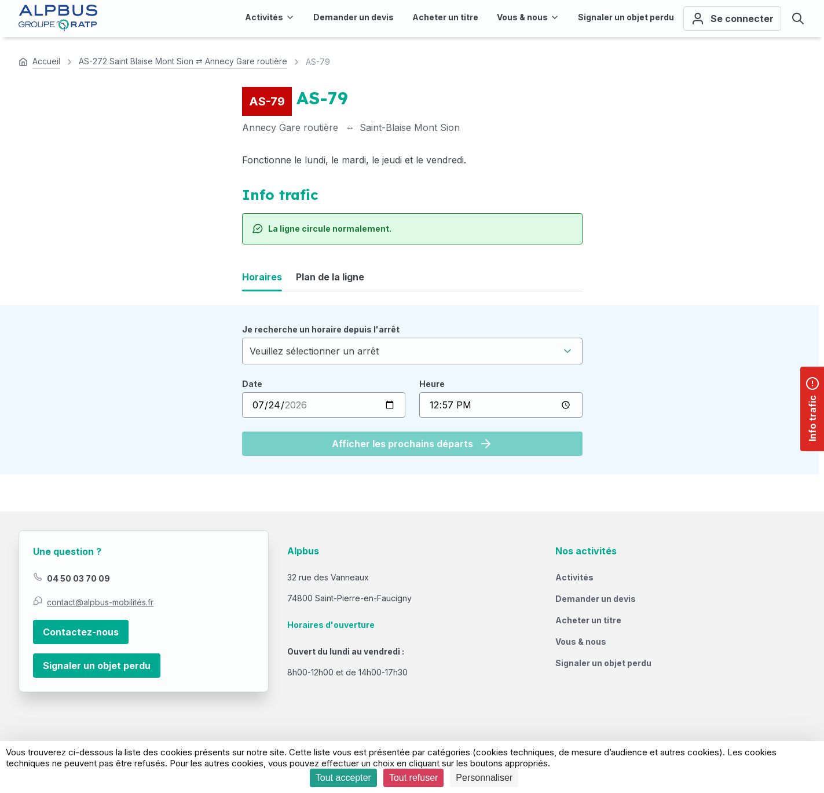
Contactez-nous (81, 632)
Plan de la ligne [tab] (330, 277)
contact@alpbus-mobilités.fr (100, 602)
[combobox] (412, 351)
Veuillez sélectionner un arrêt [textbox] (314, 351)
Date (252, 384)
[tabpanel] (412, 389)
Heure (432, 384)
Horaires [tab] (262, 277)
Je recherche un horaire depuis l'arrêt (321, 329)
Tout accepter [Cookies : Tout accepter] (343, 778)
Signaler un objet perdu (97, 665)
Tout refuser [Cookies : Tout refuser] (413, 778)
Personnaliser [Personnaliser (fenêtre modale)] (484, 778)
